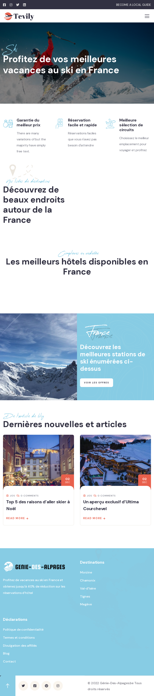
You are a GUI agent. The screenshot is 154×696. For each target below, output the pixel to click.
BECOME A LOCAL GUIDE (133, 5)
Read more (15, 518)
